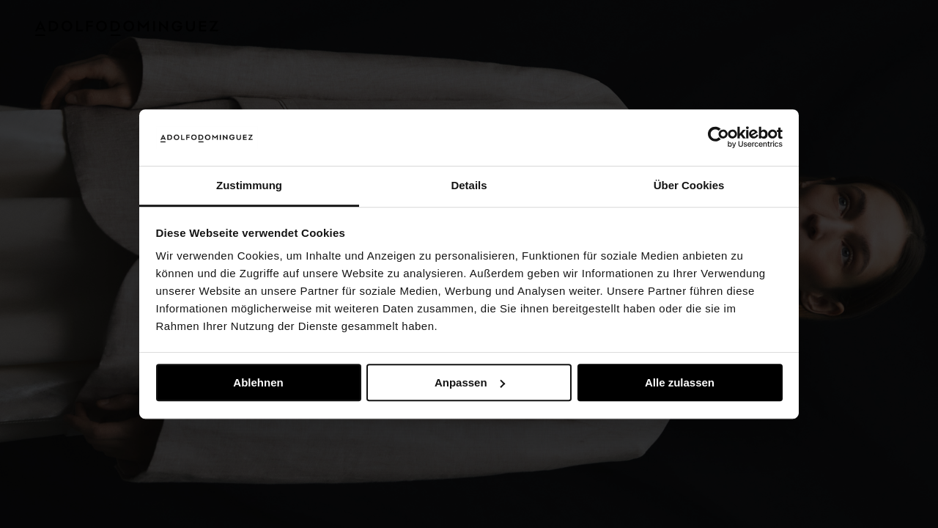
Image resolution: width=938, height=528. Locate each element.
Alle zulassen (679, 382)
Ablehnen (258, 382)
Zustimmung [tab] (249, 185)
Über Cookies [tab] (689, 185)
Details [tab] (469, 185)
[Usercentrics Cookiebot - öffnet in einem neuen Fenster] (718, 138)
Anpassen (470, 382)
